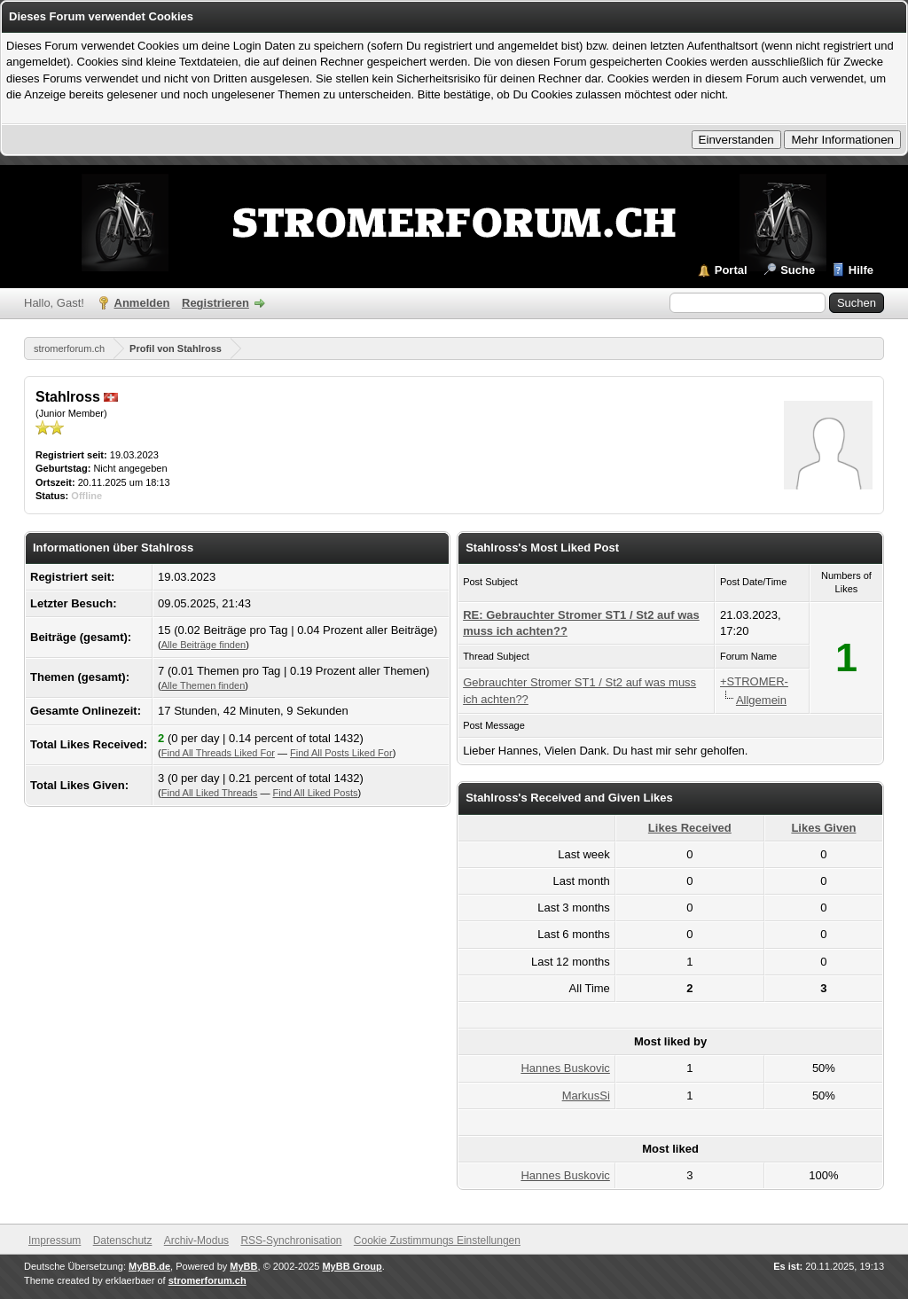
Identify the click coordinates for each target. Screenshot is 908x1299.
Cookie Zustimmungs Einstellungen (437, 1240)
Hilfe (861, 270)
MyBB (243, 1266)
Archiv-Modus (196, 1240)
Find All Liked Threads (209, 792)
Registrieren (215, 302)
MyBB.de (149, 1266)
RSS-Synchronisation (290, 1240)
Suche (797, 270)
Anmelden (142, 302)
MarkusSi (586, 1095)
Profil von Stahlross (175, 348)
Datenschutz (123, 1240)
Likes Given (823, 827)
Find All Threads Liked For (218, 752)
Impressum (54, 1240)
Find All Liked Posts (315, 792)
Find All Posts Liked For (341, 752)
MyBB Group (351, 1266)
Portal (731, 270)
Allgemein (761, 700)
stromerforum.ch (69, 348)
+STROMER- (754, 681)
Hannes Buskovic (565, 1068)
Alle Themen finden (203, 685)
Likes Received (690, 827)
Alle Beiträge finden (203, 644)
